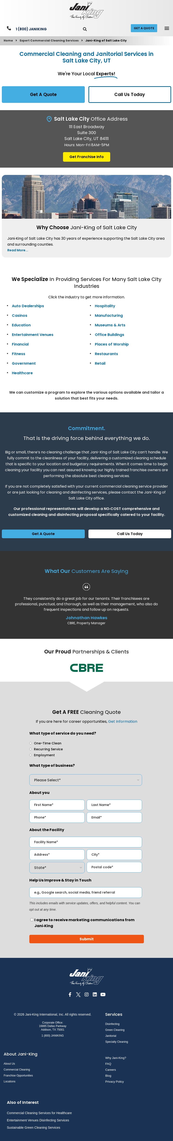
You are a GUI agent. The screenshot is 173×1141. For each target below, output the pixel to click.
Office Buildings (109, 334)
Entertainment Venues (32, 334)
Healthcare (22, 373)
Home (8, 40)
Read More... (17, 250)
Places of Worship (112, 344)
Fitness (18, 353)
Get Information (122, 721)
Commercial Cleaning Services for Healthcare (39, 1113)
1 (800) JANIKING (31, 29)
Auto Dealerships (28, 306)
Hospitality (105, 306)
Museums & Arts (110, 325)
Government (24, 363)
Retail (100, 363)
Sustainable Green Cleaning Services (33, 1127)
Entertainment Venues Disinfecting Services (38, 1120)
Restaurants (106, 353)
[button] (85, 29)
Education (21, 325)
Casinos (19, 315)
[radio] (45, 743)
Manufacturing (109, 315)
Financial (20, 344)
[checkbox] (85, 749)
